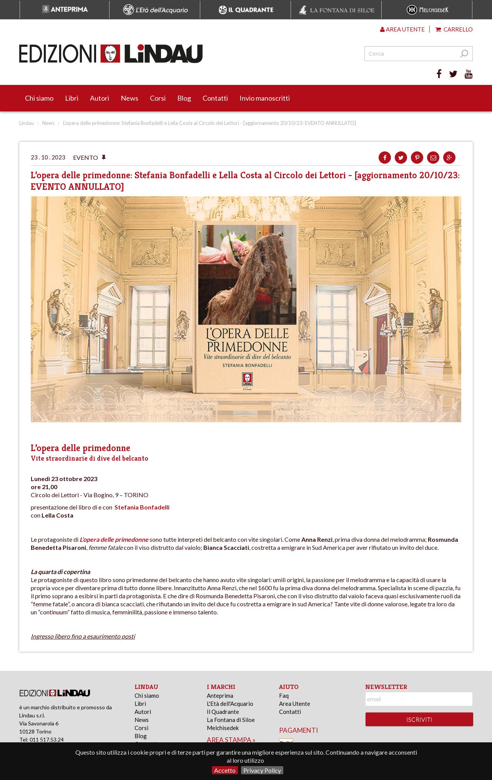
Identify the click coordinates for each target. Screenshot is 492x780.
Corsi (158, 98)
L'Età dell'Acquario (230, 703)
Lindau (26, 123)
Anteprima (220, 695)
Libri (71, 98)
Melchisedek (223, 727)
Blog (184, 98)
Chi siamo (39, 98)
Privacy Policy (262, 770)
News (129, 98)
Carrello (454, 29)
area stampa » (231, 740)
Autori (99, 98)
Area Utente (294, 703)
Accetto (225, 770)
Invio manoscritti (264, 98)
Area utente (402, 29)
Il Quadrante (223, 711)
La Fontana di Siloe (231, 719)
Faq (284, 695)
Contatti (215, 98)
